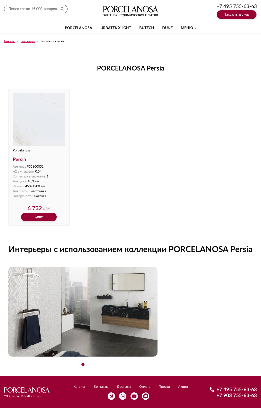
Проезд (164, 386)
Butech (146, 28)
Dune (167, 28)
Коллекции (28, 41)
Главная (9, 41)
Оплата (145, 386)
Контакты (101, 386)
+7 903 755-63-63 (236, 395)
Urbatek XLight (115, 28)
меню (187, 28)
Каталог (79, 386)
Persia (19, 159)
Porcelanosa (78, 28)
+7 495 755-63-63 (236, 6)
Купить (39, 217)
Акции (183, 386)
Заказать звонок (236, 14)
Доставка (124, 386)
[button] (82, 364)
